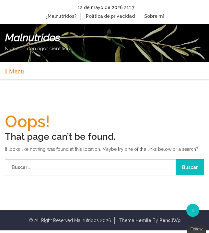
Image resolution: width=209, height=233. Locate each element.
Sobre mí (154, 16)
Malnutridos (32, 37)
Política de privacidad (110, 16)
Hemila (143, 220)
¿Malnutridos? (60, 16)
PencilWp (169, 220)
